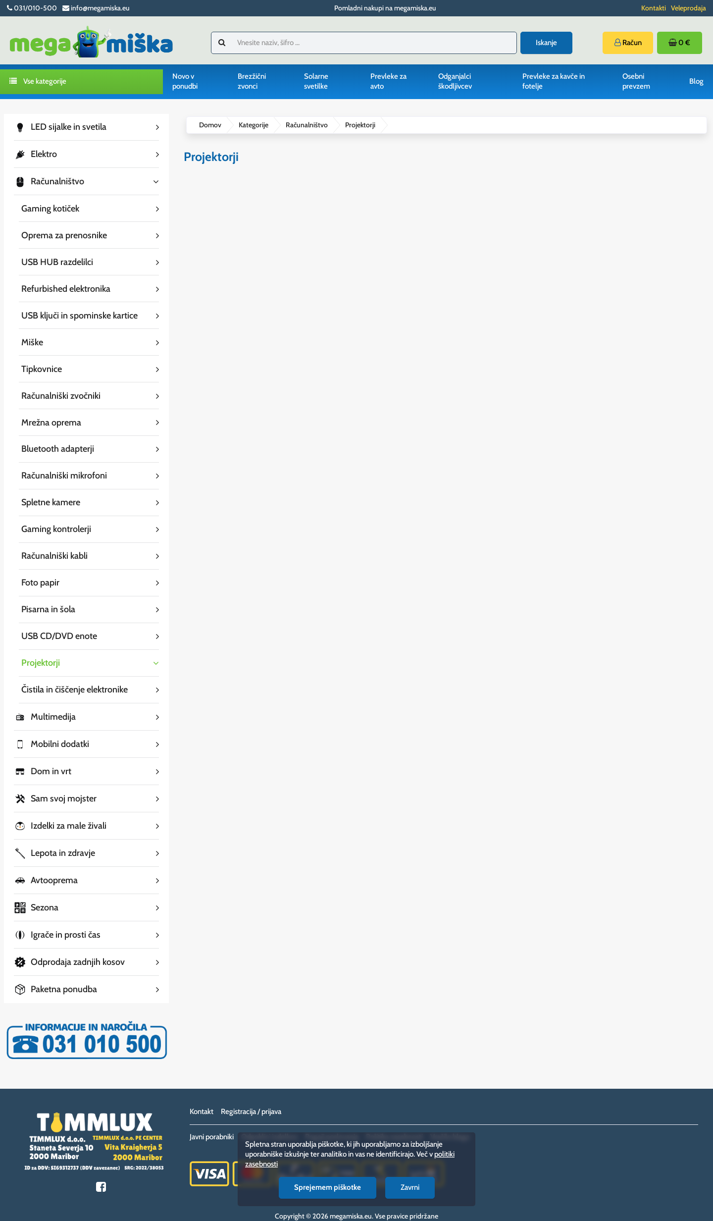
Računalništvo (307, 124)
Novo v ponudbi (185, 81)
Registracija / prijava (251, 1096)
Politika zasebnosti (394, 1121)
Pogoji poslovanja (331, 1121)
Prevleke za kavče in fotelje (553, 81)
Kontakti (653, 7)
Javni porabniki (212, 1121)
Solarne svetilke (316, 81)
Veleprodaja (688, 7)
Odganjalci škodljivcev (455, 81)
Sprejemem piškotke (327, 1187)
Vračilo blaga (449, 1121)
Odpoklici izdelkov (269, 1121)
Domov (210, 124)
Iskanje (546, 42)
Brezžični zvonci (252, 81)
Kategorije (253, 124)
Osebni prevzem (636, 81)
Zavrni (410, 1187)
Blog (696, 81)
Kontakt (201, 1096)
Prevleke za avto (388, 81)
